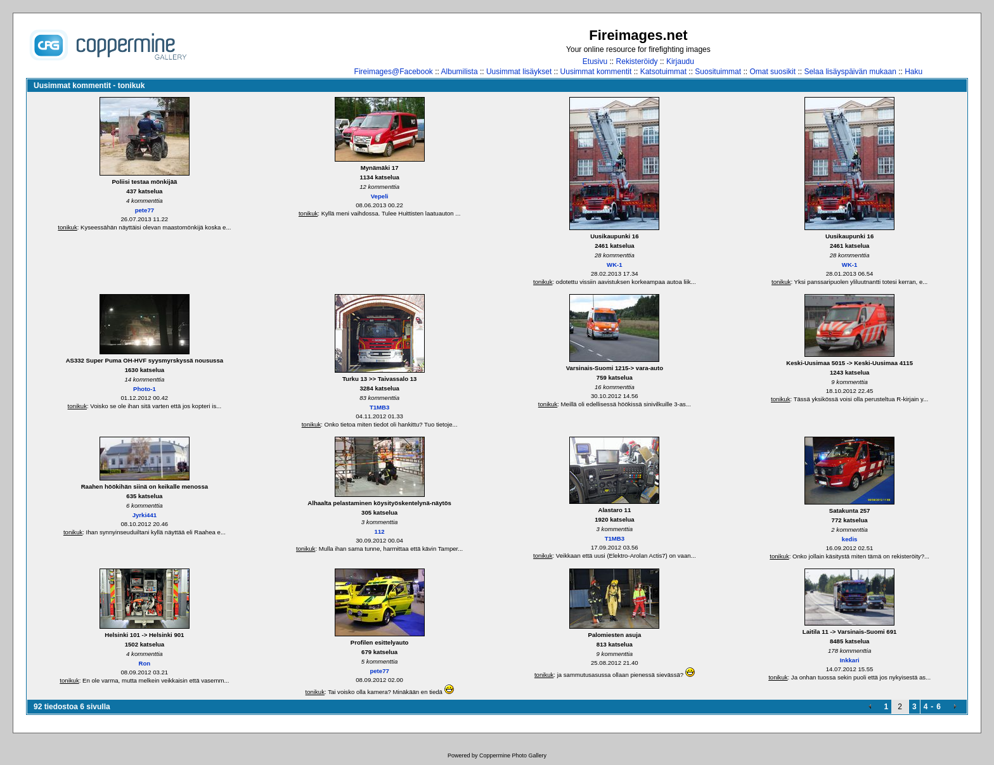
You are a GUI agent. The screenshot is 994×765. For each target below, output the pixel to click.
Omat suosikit (772, 71)
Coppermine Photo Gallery (512, 755)
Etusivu (595, 61)
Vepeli (380, 196)
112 (380, 531)
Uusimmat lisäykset (519, 71)
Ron (145, 663)
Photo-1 (144, 388)
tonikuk (67, 227)
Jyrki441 (144, 514)
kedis (850, 539)
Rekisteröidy (637, 61)
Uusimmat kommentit (596, 71)
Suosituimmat (718, 71)
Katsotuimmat (663, 71)
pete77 (144, 210)
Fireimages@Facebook (393, 71)
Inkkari (850, 660)
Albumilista (459, 71)
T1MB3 (379, 407)
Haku (913, 71)
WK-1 (615, 264)
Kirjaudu (680, 61)
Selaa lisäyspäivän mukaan (850, 71)
